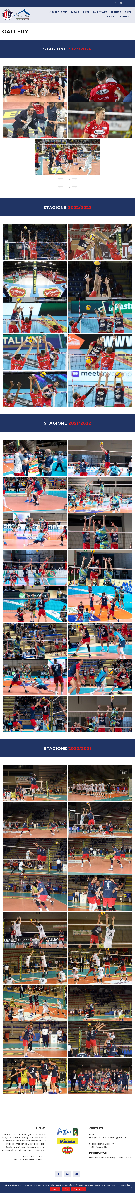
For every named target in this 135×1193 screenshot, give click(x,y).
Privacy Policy (95, 1157)
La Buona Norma (124, 1157)
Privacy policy (78, 1189)
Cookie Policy (109, 1157)
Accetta (55, 1189)
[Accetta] (131, 1187)
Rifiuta (65, 1189)
